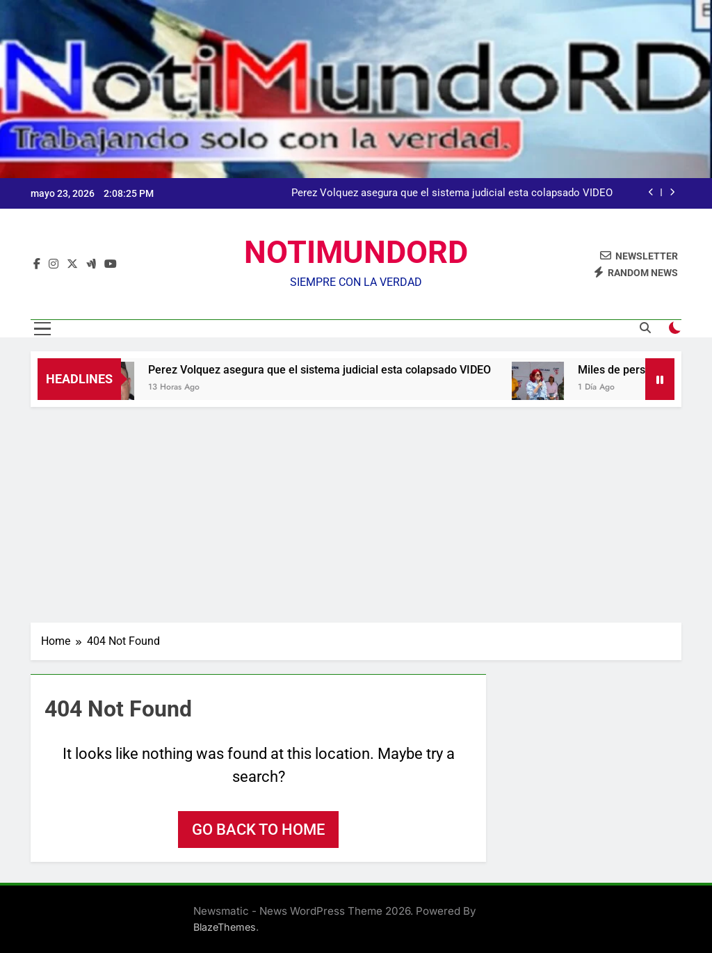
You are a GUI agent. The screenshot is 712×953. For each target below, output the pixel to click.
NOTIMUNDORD (356, 252)
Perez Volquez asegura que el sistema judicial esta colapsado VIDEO (452, 193)
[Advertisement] (356, 511)
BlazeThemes (224, 927)
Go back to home (258, 829)
